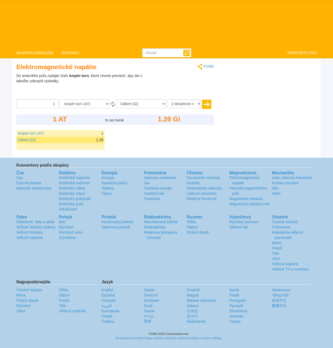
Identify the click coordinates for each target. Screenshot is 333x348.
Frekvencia (281, 227)
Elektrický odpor (72, 193)
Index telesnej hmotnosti (292, 178)
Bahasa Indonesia (201, 300)
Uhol (276, 259)
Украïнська (281, 290)
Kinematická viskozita (204, 188)
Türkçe (235, 321)
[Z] (85, 103)
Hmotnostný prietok (117, 222)
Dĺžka (191, 222)
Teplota (107, 188)
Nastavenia (123, 338)
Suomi (149, 311)
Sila (275, 188)
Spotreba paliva (114, 183)
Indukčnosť (68, 209)
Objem (192, 227)
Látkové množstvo (202, 193)
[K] (141, 103)
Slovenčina (238, 311)
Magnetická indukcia (246, 199)
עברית (149, 316)
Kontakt (138, 338)
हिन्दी (147, 321)
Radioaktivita (154, 227)
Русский (236, 306)
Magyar (193, 295)
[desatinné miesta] (184, 103)
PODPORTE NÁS (302, 53)
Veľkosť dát (238, 227)
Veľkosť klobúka (29, 232)
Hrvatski (193, 290)
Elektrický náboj (72, 188)
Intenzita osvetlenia (160, 178)
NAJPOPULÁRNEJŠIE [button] (35, 53)
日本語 (192, 311)
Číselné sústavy (285, 222)
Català (106, 316)
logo (166, 24)
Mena (276, 243)
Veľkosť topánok (29, 238)
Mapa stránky (154, 338)
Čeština (107, 321)
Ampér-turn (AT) (31, 133)
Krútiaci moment (285, 183)
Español (108, 295)
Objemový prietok (115, 227)
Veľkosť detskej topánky (36, 227)
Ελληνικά (151, 300)
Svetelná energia (158, 188)
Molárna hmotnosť (202, 199)
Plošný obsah (198, 232)
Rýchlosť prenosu (243, 222)
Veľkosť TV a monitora (290, 269)
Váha (276, 193)
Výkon (106, 193)
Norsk (234, 290)
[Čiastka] (37, 103)
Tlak (275, 253)
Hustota (193, 183)
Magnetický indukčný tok (249, 204)
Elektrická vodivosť (74, 183)
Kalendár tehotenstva (33, 188)
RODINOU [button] (70, 53)
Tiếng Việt (280, 295)
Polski (234, 295)
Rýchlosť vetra (71, 232)
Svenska (236, 316)
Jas (147, 183)
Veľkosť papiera (285, 264)
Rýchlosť (66, 227)
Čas (19, 178)
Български (110, 311)
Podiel (206, 66)
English (107, 290)
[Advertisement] (181, 86)
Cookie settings (211, 338)
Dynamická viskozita (203, 178)
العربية (106, 306)
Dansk (149, 290)
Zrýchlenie (67, 238)
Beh (62, 222)
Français (108, 300)
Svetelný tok (154, 193)
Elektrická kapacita (74, 178)
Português (237, 300)
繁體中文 (279, 306)
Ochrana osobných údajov (182, 338)
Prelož (277, 248)
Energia (107, 178)
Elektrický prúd (71, 204)
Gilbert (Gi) (27, 140)
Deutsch (151, 295)
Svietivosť (152, 199)
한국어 (192, 316)
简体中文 (279, 300)
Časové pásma (28, 183)
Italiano (193, 306)
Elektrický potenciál (75, 199)
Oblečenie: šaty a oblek (35, 222)
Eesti (148, 306)
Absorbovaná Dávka (160, 222)
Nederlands (196, 321)
